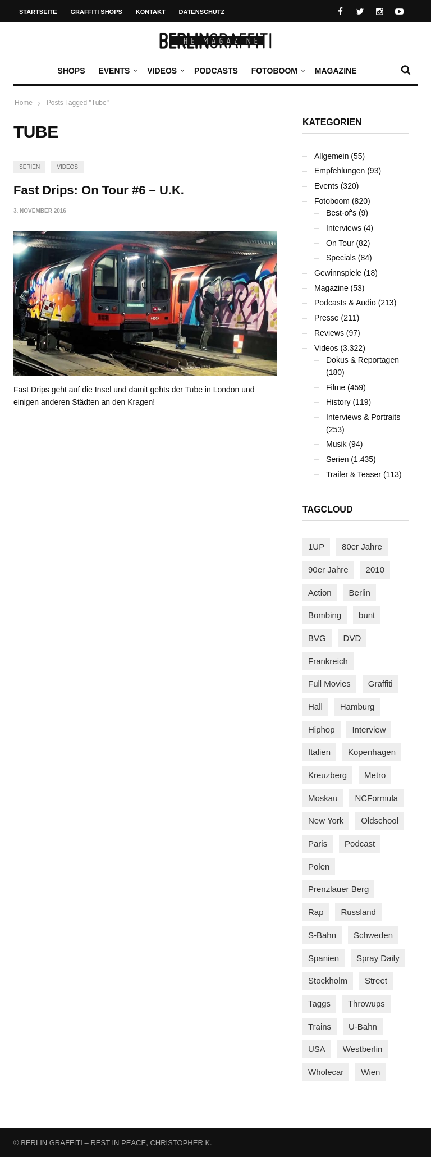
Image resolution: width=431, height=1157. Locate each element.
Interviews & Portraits (363, 417)
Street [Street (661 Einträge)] (376, 980)
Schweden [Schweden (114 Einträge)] (373, 935)
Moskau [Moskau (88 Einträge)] (323, 798)
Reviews (329, 332)
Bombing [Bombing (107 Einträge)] (324, 615)
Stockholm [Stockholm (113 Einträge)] (327, 980)
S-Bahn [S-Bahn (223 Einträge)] (322, 935)
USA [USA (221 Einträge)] (316, 1049)
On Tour (340, 243)
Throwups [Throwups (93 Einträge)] (366, 1003)
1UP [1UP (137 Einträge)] (316, 546)
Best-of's (341, 212)
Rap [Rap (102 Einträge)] (316, 912)
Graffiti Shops (96, 11)
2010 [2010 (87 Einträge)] (375, 569)
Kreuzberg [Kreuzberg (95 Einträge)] (327, 775)
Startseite (38, 11)
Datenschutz (202, 11)
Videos (164, 70)
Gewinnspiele (337, 272)
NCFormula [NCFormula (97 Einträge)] (376, 798)
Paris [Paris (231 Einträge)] (317, 843)
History (338, 401)
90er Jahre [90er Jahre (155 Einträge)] (328, 569)
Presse (326, 317)
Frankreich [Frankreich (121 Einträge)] (328, 661)
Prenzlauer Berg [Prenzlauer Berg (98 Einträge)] (338, 889)
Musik (336, 444)
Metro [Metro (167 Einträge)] (375, 775)
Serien (29, 167)
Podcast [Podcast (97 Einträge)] (360, 843)
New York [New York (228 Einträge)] (325, 820)
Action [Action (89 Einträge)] (320, 592)
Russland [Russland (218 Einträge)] (358, 912)
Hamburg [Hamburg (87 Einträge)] (357, 706)
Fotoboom (277, 70)
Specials (341, 257)
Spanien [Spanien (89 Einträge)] (323, 958)
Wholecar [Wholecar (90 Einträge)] (325, 1072)
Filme (335, 387)
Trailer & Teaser (353, 474)
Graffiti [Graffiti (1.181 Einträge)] (380, 683)
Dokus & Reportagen (362, 359)
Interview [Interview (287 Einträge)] (369, 729)
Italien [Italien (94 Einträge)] (319, 752)
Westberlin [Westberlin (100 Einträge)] (363, 1049)
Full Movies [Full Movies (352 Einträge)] (329, 683)
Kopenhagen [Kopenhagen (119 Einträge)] (372, 752)
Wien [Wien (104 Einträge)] (370, 1072)
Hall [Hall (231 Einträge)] (315, 706)
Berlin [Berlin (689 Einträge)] (359, 592)
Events (116, 70)
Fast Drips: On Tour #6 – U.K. (98, 190)
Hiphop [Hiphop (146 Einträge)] (321, 729)
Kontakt (151, 11)
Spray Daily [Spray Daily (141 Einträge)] (378, 958)
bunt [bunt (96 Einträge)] (367, 615)
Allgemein (331, 156)
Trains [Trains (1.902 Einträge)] (319, 1026)
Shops (71, 70)
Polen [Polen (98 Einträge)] (318, 866)
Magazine (336, 70)
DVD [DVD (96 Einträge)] (352, 638)
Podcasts (216, 70)
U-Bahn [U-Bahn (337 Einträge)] (363, 1026)
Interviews (343, 227)
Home (24, 103)
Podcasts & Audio (345, 302)
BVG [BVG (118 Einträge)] (317, 638)
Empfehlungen (339, 170)
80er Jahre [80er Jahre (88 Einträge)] (362, 546)
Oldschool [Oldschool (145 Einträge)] (379, 820)
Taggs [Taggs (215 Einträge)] (319, 1003)
